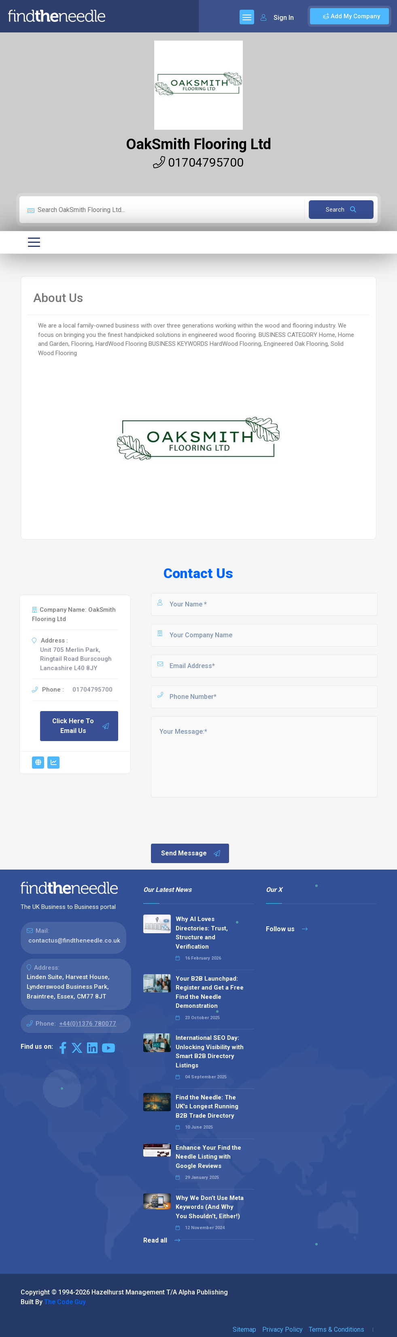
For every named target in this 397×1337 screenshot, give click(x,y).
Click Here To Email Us (81, 726)
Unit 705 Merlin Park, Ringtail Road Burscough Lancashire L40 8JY (76, 659)
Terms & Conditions (336, 1329)
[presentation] (211, 820)
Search (341, 209)
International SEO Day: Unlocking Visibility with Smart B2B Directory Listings (210, 1051)
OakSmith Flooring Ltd (198, 144)
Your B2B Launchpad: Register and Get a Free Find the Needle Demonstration (210, 992)
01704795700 (198, 162)
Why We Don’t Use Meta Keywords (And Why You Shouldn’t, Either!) (210, 1207)
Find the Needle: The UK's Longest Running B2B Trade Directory (207, 1106)
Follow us (287, 929)
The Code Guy (65, 1302)
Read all (161, 1240)
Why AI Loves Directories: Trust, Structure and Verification (202, 932)
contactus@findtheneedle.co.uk (74, 940)
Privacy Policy (282, 1329)
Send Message (191, 853)
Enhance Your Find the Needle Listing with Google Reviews (208, 1157)
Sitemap (244, 1329)
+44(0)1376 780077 (87, 1023)
